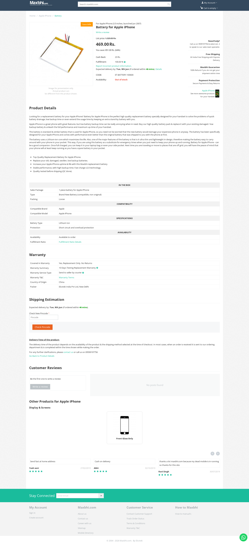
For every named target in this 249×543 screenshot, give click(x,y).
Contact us (83, 518)
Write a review (102, 32)
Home (32, 15)
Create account (36, 517)
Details (158, 69)
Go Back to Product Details (41, 355)
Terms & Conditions (136, 523)
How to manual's (183, 513)
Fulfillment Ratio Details (70, 241)
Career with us (84, 523)
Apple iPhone (45, 15)
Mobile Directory (86, 532)
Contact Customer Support (139, 513)
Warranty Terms (66, 277)
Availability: (101, 79)
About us (82, 513)
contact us (68, 352)
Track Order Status (135, 518)
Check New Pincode (38, 313)
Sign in (32, 512)
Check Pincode (42, 327)
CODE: (99, 74)
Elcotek (139, 540)
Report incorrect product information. (114, 65)
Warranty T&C (133, 528)
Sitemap (82, 528)
